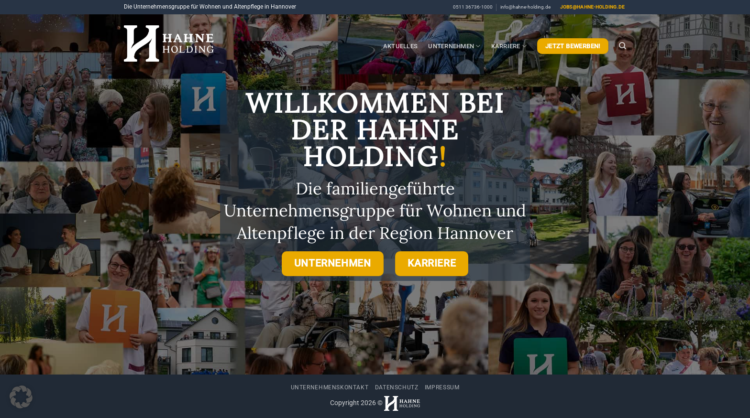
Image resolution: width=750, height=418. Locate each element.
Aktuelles (400, 46)
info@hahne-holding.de (525, 7)
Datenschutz (397, 387)
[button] (21, 397)
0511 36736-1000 (473, 7)
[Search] (622, 46)
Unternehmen (454, 46)
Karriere (509, 46)
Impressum (442, 387)
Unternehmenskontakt (330, 387)
